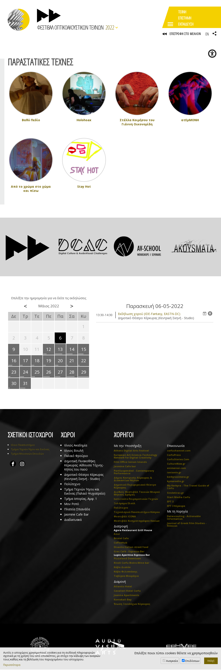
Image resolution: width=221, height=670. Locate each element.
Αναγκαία (172, 661)
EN (207, 34)
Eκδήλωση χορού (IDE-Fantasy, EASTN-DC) (149, 314)
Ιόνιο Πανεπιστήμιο (23, 445)
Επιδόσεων (192, 661)
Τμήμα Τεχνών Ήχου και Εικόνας (30, 449)
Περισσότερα (11, 665)
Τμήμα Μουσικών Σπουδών (27, 454)
